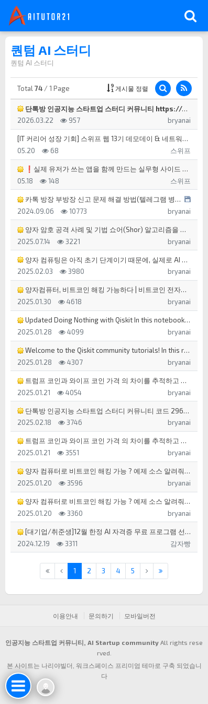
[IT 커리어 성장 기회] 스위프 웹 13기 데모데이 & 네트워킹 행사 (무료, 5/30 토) (104, 138)
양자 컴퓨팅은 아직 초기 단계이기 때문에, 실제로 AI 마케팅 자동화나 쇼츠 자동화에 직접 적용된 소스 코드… (104, 260)
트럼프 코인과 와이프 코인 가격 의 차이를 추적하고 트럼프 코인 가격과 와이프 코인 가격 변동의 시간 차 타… (104, 380)
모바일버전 (140, 615)
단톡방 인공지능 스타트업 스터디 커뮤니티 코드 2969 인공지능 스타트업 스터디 (104, 411)
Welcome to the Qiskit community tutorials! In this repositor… (104, 350)
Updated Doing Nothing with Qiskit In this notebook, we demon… (104, 320)
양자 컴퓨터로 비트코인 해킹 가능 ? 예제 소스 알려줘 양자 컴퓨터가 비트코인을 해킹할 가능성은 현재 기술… (104, 501)
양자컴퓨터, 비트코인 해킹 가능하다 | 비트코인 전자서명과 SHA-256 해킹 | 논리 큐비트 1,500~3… (104, 289)
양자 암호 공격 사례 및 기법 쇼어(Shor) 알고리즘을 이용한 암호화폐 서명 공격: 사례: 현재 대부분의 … (104, 229)
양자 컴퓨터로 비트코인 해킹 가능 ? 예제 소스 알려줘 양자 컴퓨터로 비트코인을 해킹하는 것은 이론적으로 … (104, 471)
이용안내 (65, 615)
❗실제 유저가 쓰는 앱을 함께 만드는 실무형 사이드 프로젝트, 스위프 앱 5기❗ (104, 169)
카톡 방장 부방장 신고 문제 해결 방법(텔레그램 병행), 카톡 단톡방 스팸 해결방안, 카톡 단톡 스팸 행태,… (99, 199)
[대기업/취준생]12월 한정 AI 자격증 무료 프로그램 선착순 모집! (104, 531)
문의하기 (101, 615)
